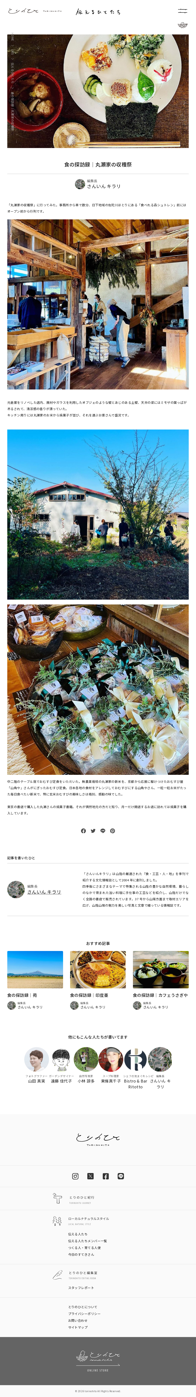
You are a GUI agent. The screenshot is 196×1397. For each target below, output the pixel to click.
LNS (13, 52)
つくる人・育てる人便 (84, 1247)
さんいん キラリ (44, 891)
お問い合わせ (78, 1320)
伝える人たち (78, 1234)
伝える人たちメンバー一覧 (87, 1241)
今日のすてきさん (81, 1254)
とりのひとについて (83, 1307)
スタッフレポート (81, 1287)
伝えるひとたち (13, 73)
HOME (13, 37)
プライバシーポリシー (84, 1313)
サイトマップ (78, 1327)
